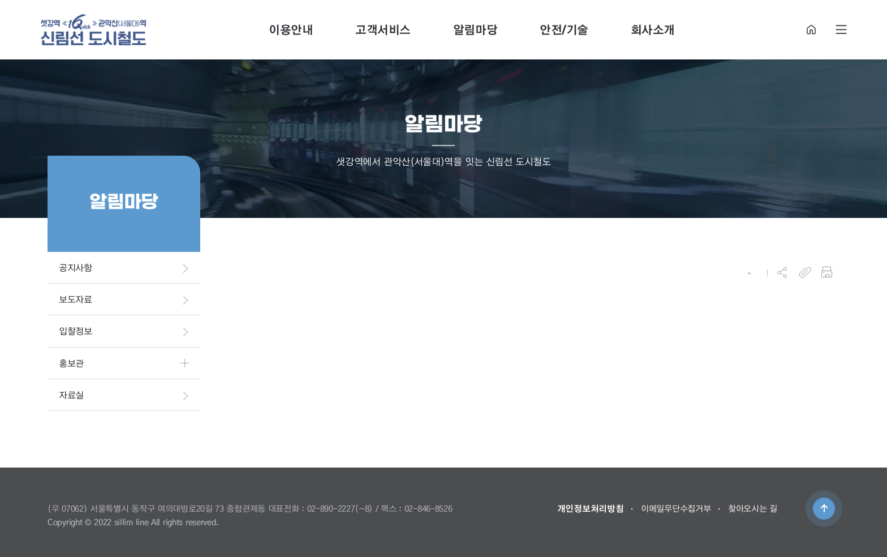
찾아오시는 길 (752, 508)
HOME (811, 29)
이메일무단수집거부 (676, 508)
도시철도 (93, 30)
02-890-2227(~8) (340, 508)
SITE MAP (841, 29)
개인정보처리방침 (590, 508)
